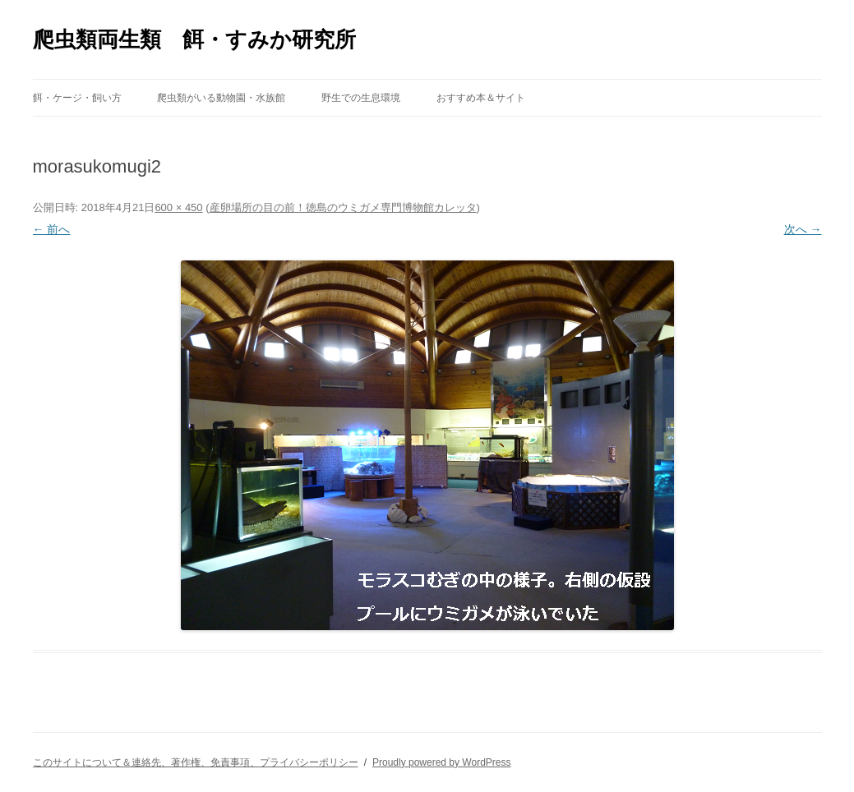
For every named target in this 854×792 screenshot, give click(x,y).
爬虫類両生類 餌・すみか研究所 (194, 39)
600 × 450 (178, 207)
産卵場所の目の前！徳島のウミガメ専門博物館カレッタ (343, 207)
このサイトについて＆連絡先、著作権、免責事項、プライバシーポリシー (195, 762)
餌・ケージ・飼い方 (77, 98)
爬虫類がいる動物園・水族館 (221, 98)
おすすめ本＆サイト (480, 98)
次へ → (803, 229)
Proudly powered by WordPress (441, 762)
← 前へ (52, 229)
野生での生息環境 (360, 98)
